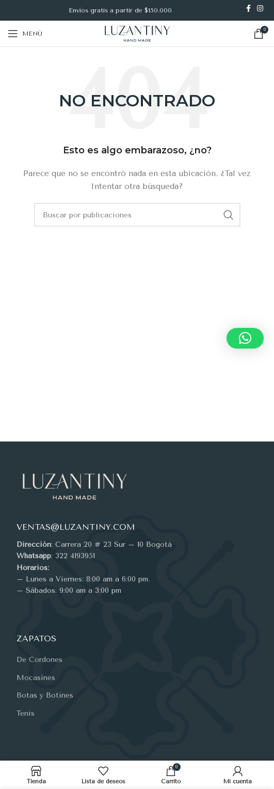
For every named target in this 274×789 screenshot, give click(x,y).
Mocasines (36, 677)
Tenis (26, 713)
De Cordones (39, 659)
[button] (245, 338)
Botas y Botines (45, 695)
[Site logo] (137, 33)
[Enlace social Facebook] (248, 8)
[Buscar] (137, 215)
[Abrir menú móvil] (25, 33)
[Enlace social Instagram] (260, 8)
